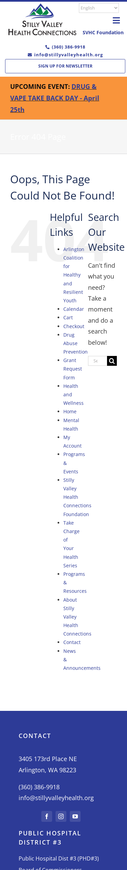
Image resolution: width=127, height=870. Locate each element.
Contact (72, 642)
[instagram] (61, 816)
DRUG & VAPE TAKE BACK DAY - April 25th (54, 98)
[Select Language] (99, 8)
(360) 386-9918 (68, 47)
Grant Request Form (72, 368)
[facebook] (46, 816)
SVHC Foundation (103, 32)
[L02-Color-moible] (42, 6)
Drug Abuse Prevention (75, 343)
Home (70, 411)
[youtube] (75, 816)
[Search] (112, 361)
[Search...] (97, 361)
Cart (68, 317)
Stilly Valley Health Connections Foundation (77, 497)
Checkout (73, 326)
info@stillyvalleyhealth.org (68, 55)
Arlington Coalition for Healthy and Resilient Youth (73, 275)
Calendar (73, 309)
